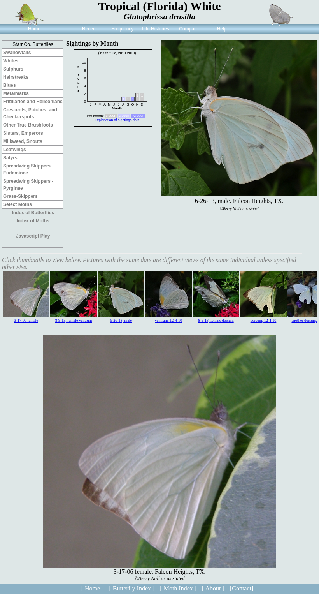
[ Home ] (92, 588)
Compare (188, 29)
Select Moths (17, 204)
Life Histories (155, 29)
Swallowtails (17, 52)
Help (222, 29)
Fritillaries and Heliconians (33, 101)
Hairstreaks (15, 77)
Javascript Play (33, 236)
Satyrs (10, 157)
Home (34, 29)
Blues (9, 85)
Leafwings (14, 149)
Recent (89, 29)
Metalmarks (16, 93)
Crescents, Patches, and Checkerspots (30, 113)
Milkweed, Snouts (22, 141)
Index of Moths (32, 221)
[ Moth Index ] (178, 588)
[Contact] (241, 588)
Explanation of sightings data (117, 120)
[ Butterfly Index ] (131, 588)
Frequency (123, 29)
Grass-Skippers (20, 196)
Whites (10, 60)
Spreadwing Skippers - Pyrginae (28, 184)
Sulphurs (13, 69)
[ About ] (213, 588)
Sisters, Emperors (23, 133)
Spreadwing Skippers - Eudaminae (28, 169)
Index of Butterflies (33, 212)
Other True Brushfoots (28, 125)
